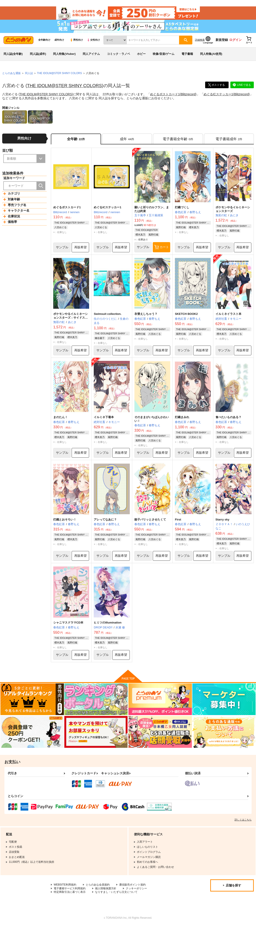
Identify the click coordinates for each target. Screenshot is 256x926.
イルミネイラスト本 (228, 314)
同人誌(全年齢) (13, 53)
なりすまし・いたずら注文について (116, 892)
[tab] (127, 139)
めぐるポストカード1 (165, 94)
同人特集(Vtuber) (64, 53)
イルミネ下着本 (104, 417)
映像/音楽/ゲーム (163, 53)
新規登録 (222, 40)
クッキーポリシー (136, 888)
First (178, 519)
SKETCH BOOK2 (186, 314)
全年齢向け (44, 40)
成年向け (59, 40)
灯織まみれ (182, 417)
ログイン (235, 40)
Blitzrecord (188, 94)
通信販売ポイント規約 (132, 884)
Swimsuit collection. (107, 314)
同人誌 (29, 73)
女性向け (93, 40)
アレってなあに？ (105, 519)
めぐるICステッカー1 (218, 94)
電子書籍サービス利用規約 (70, 888)
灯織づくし (182, 207)
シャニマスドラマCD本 (68, 622)
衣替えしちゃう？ (145, 314)
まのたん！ (60, 417)
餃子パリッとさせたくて (150, 519)
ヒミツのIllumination (107, 622)
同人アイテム (91, 53)
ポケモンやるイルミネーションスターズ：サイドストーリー (70, 317)
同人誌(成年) (38, 53)
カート (161, 247)
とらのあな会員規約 (98, 884)
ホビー (141, 53)
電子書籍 (187, 53)
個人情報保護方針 (105, 888)
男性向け (76, 40)
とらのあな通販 (11, 73)
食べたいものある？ (228, 417)
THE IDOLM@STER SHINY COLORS (64, 85)
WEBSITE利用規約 (65, 884)
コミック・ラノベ (118, 53)
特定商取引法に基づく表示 (70, 892)
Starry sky (222, 519)
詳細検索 (200, 40)
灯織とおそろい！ (64, 519)
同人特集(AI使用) (211, 53)
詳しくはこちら (243, 819)
